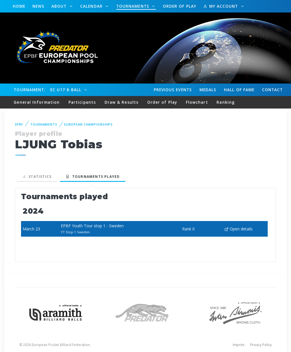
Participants (82, 102)
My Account (221, 6)
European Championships (88, 124)
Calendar (92, 6)
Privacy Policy (261, 344)
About (59, 6)
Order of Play (179, 6)
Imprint (238, 344)
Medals (208, 89)
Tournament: (29, 89)
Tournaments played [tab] (93, 176)
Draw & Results (121, 102)
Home (19, 6)
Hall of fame (239, 89)
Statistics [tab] (37, 176)
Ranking (226, 102)
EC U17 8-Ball (66, 89)
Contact (272, 89)
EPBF (19, 124)
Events (173, 90)
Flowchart (197, 102)
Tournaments (133, 6)
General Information (37, 102)
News (38, 6)
